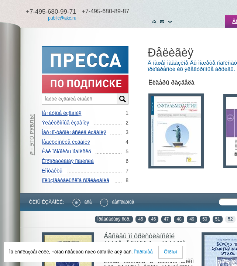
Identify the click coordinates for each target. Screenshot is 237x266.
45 (140, 219)
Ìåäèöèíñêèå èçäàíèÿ (66, 142)
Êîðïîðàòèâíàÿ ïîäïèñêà (68, 161)
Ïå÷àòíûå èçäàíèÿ (61, 113)
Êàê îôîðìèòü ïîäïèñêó (66, 151)
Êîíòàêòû (52, 171)
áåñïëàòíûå (117, 202)
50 (204, 219)
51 (217, 219)
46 (153, 219)
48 (178, 219)
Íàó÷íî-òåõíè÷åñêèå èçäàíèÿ (74, 132)
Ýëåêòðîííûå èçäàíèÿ (65, 123)
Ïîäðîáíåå (143, 252)
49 (191, 219)
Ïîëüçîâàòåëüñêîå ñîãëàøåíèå (75, 180)
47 (166, 219)
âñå (82, 202)
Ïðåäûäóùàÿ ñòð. (113, 219)
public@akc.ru (62, 18)
